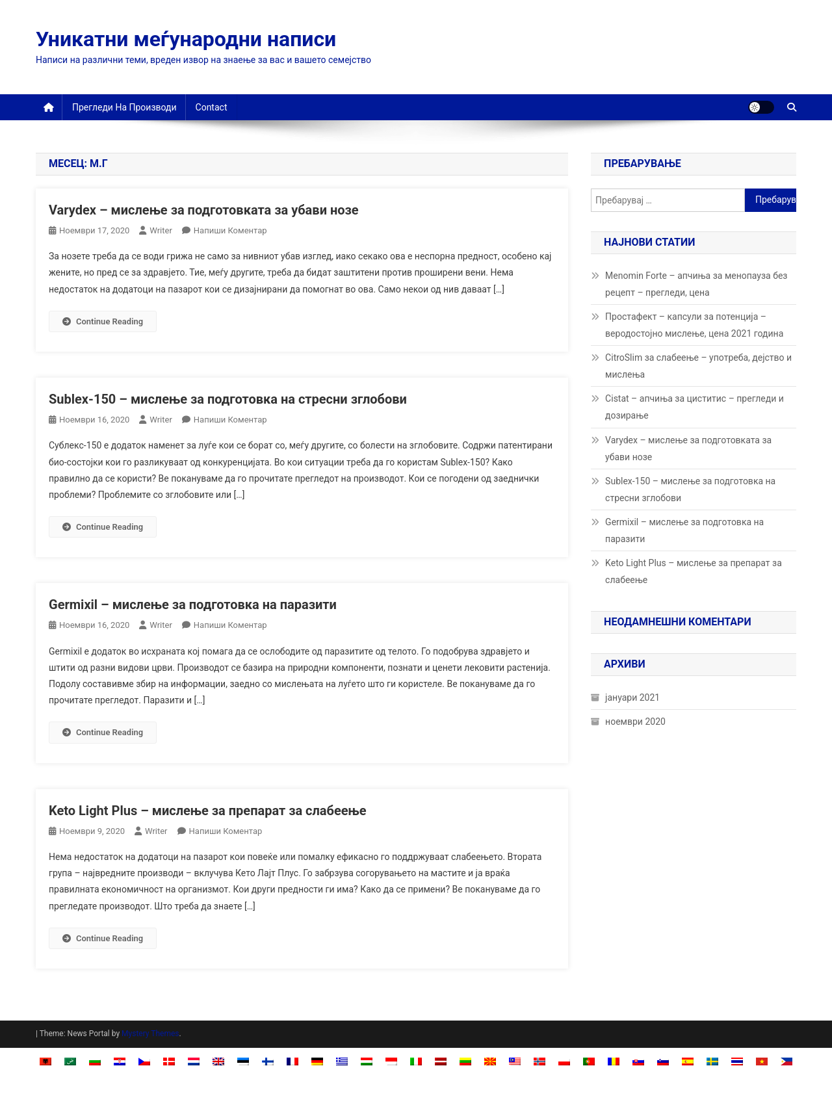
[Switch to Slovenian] (663, 1061)
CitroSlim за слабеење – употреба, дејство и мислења (698, 366)
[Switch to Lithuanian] (465, 1061)
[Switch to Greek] (342, 1061)
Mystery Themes (150, 1033)
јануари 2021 (632, 697)
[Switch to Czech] (144, 1061)
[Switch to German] (317, 1061)
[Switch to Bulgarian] (95, 1061)
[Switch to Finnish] (267, 1061)
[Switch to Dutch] (193, 1061)
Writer (161, 230)
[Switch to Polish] (564, 1061)
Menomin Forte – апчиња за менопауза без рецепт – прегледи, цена (696, 284)
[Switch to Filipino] (786, 1061)
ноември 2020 (635, 721)
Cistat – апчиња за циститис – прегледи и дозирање (694, 407)
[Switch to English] (218, 1061)
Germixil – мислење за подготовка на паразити (193, 604)
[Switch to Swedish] (712, 1061)
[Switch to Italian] (416, 1061)
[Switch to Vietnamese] (761, 1061)
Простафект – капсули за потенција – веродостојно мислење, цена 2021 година (694, 325)
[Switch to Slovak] (638, 1061)
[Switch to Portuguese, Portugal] (589, 1061)
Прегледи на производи (124, 107)
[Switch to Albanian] (45, 1061)
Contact (212, 107)
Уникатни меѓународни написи (186, 39)
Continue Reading (102, 321)
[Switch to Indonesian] (391, 1061)
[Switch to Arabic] (70, 1061)
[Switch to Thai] (737, 1061)
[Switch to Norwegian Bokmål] (539, 1061)
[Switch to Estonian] (243, 1061)
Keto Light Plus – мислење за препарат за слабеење (208, 810)
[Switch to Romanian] (613, 1061)
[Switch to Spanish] (687, 1061)
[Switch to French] (292, 1061)
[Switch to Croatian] (119, 1061)
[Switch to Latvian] (440, 1061)
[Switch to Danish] (169, 1061)
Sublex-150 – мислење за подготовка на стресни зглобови (228, 399)
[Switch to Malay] (514, 1061)
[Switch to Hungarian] (366, 1061)
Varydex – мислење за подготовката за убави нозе (204, 210)
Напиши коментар (230, 230)
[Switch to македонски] (490, 1061)
